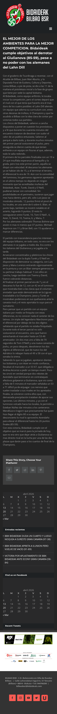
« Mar (6, 518)
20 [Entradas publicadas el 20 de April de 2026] (4, 511)
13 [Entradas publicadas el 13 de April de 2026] (4, 507)
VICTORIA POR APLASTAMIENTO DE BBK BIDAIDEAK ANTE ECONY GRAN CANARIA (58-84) (28, 559)
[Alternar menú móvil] (50, 28)
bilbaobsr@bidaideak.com (29, 686)
